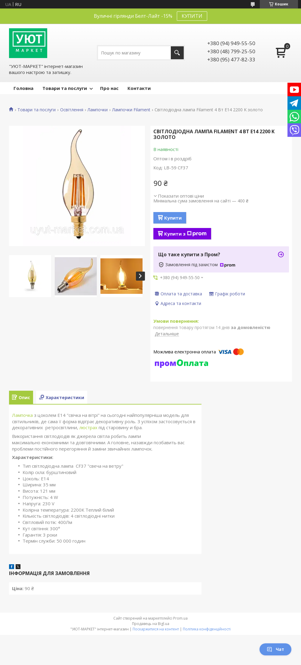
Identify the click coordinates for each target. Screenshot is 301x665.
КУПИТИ (192, 16)
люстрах (88, 427)
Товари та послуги (64, 88)
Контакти (139, 88)
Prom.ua (180, 618)
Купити (173, 218)
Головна (23, 88)
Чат (275, 649)
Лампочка (22, 415)
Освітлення (71, 109)
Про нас (109, 88)
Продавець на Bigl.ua (150, 623)
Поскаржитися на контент (156, 629)
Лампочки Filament (131, 109)
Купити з (185, 234)
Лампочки (98, 109)
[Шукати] (177, 52)
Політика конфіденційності (207, 629)
